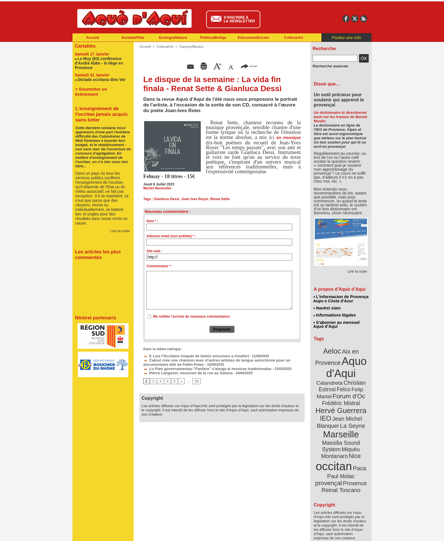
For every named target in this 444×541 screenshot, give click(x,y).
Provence (333, 457)
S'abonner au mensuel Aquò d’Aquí (336, 323)
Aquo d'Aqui (339, 364)
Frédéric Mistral (347, 391)
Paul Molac (328, 451)
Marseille (331, 419)
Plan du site (197, 532)
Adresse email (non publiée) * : (171, 236)
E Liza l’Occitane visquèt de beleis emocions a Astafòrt (190, 356)
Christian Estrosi (334, 377)
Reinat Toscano (345, 460)
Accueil (92, 37)
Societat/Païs (132, 37)
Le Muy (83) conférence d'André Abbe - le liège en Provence (97, 62)
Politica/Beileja (213, 37)
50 (195, 380)
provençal (354, 451)
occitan (334, 442)
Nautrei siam (327, 307)
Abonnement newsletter (97, 532)
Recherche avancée (328, 66)
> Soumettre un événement (100, 87)
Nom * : (152, 221)
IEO (327, 404)
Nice (353, 433)
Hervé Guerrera (341, 397)
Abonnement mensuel (147, 532)
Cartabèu (84, 45)
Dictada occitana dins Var (100, 78)
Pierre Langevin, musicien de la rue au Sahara (183, 371)
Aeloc (333, 348)
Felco (359, 377)
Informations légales (334, 314)
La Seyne (351, 411)
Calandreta (354, 371)
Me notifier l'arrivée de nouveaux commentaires (191, 316)
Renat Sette (217, 199)
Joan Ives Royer (193, 199)
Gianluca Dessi (166, 199)
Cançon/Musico (190, 47)
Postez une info (346, 37)
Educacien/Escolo (253, 37)
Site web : (154, 251)
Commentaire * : (159, 266)
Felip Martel (332, 384)
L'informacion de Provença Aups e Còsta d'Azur (340, 298)
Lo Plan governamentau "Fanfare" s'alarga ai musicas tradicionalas (200, 367)
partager (249, 65)
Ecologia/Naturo (173, 37)
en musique (288, 137)
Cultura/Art (293, 37)
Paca (358, 443)
